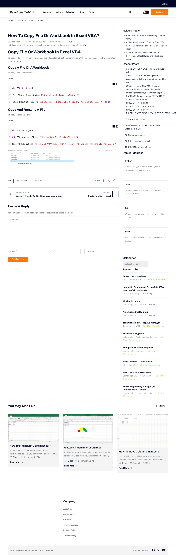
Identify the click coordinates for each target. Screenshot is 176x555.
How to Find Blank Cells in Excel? (30, 445)
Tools (91, 12)
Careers (67, 519)
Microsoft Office (25, 20)
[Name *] (25, 251)
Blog (82, 12)
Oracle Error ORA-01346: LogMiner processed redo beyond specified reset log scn (146, 79)
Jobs (58, 12)
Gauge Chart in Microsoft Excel (83, 447)
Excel (40, 20)
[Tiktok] (163, 550)
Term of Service (70, 524)
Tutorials (70, 12)
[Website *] (101, 251)
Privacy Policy (70, 530)
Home (10, 20)
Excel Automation (22, 181)
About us (67, 508)
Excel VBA (82, 45)
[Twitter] (158, 550)
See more (162, 405)
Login (164, 3)
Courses (47, 12)
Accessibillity (69, 535)
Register (160, 12)
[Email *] (63, 251)
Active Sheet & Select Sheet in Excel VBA (145, 42)
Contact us (68, 514)
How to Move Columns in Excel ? (139, 451)
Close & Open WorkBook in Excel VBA (143, 52)
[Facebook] (153, 550)
